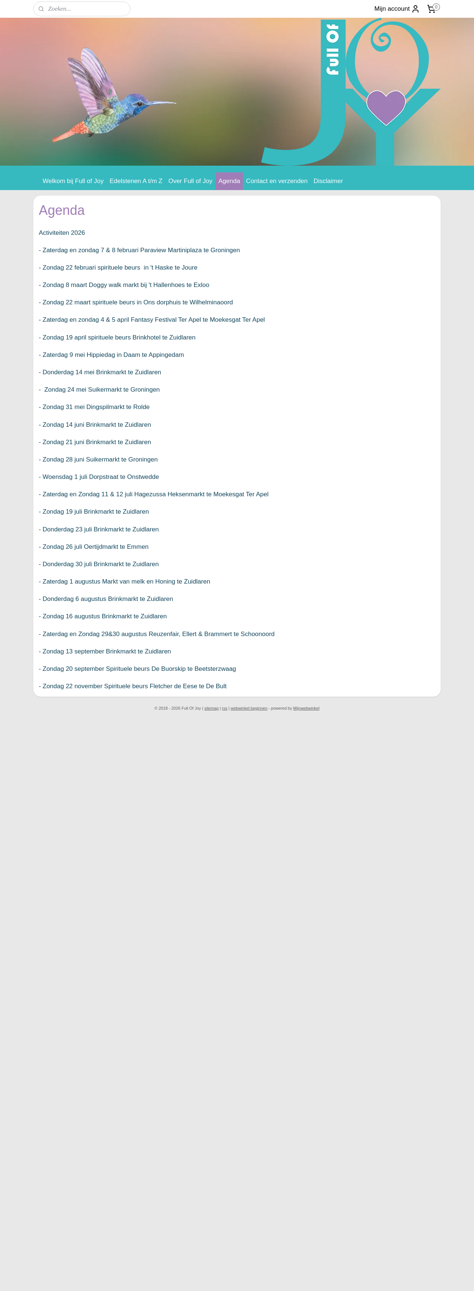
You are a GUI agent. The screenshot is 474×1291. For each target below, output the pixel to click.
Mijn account (397, 8)
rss (224, 708)
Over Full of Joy (190, 181)
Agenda (229, 181)
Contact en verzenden (276, 181)
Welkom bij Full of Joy (73, 181)
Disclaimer (328, 181)
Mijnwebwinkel (306, 708)
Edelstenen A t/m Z (136, 181)
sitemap (211, 708)
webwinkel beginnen (249, 708)
